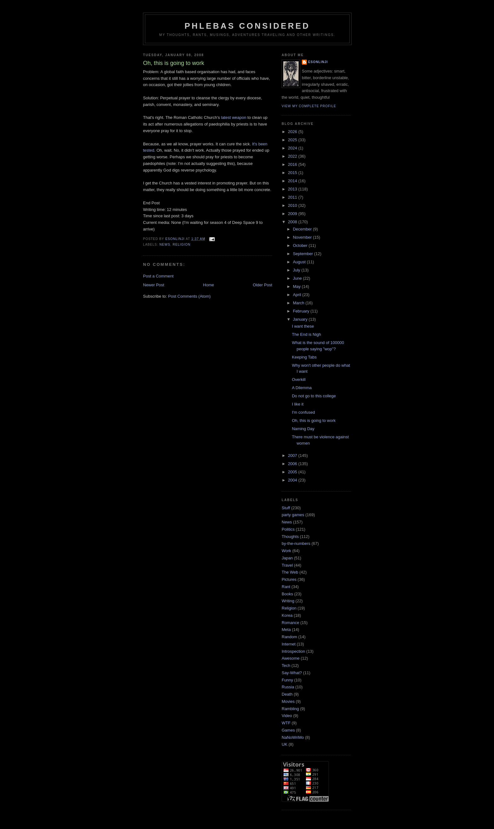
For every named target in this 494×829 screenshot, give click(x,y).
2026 (293, 131)
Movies (288, 701)
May (297, 286)
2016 (293, 164)
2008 (293, 221)
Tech (286, 665)
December (303, 229)
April (297, 294)
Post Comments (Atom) (189, 296)
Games (288, 730)
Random (289, 636)
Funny (287, 680)
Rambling (290, 708)
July (297, 270)
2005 (293, 472)
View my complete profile (309, 106)
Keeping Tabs (304, 357)
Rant (286, 586)
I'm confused (303, 412)
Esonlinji (318, 62)
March (299, 303)
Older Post (262, 285)
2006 (293, 463)
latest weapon (233, 117)
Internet (289, 644)
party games (293, 514)
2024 (293, 148)
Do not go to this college (314, 396)
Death (287, 694)
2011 (293, 197)
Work (286, 550)
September (303, 253)
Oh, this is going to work (314, 420)
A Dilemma (302, 387)
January (301, 319)
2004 (293, 480)
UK (284, 744)
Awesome (291, 658)
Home (208, 285)
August (300, 262)
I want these (303, 326)
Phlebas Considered (247, 26)
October (301, 245)
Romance (290, 622)
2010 (293, 205)
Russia (288, 687)
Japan (287, 558)
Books (287, 594)
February (302, 311)
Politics (288, 529)
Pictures (289, 579)
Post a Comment (158, 276)
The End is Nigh (306, 334)
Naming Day (303, 428)
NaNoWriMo (293, 737)
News (164, 244)
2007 (293, 455)
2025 (293, 139)
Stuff (286, 507)
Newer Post (153, 285)
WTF (286, 723)
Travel (287, 565)
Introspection (293, 651)
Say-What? (292, 672)
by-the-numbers (296, 543)
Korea (287, 615)
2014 (293, 180)
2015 (293, 172)
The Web (290, 572)
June (298, 278)
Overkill (298, 379)
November (303, 237)
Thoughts (290, 536)
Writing (288, 600)
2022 (293, 156)
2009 (293, 213)
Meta (286, 629)
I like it (297, 404)
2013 (293, 189)
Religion (182, 244)
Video (287, 715)
